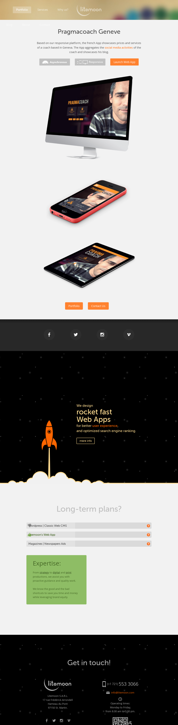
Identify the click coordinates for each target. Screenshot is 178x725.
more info (86, 440)
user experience (105, 426)
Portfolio (22, 9)
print (68, 572)
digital (56, 572)
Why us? (62, 9)
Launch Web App (124, 62)
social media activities (119, 47)
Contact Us (98, 306)
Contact (148, 9)
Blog (113, 9)
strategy (44, 572)
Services (42, 9)
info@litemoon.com (122, 692)
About (129, 9)
